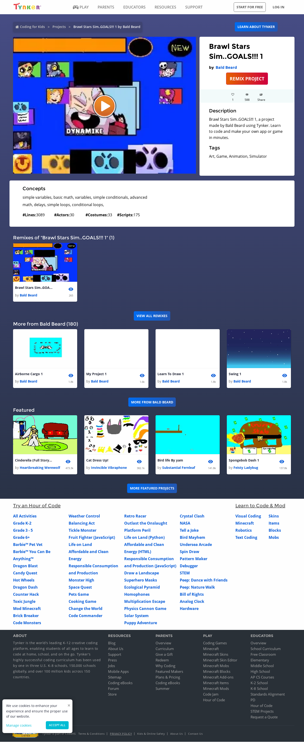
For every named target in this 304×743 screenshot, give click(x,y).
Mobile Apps (118, 672)
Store (112, 695)
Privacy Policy (121, 735)
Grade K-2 (22, 524)
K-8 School (259, 689)
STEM (185, 574)
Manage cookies (19, 725)
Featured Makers (169, 672)
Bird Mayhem (192, 538)
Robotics (243, 531)
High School (260, 672)
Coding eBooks (120, 684)
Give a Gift (164, 655)
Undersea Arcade (196, 546)
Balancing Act (82, 524)
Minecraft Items (216, 684)
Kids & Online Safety (151, 735)
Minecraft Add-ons (218, 678)
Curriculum (165, 649)
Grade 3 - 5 (23, 531)
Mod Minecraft (27, 610)
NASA (185, 524)
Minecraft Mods (216, 689)
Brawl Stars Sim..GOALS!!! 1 (34, 288)
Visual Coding (248, 517)
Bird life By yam (170, 461)
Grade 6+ (21, 538)
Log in (278, 7)
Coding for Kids (32, 26)
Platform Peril (137, 531)
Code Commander (85, 617)
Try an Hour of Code (37, 507)
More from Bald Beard (152, 403)
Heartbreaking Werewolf (40, 469)
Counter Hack (26, 595)
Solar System (136, 617)
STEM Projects (262, 712)
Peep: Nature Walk (197, 588)
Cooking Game (82, 602)
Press (112, 661)
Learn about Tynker (256, 26)
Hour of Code (214, 701)
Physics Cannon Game (145, 610)
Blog (111, 644)
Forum (113, 689)
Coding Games (215, 644)
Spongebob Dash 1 (244, 461)
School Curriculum (266, 649)
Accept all (57, 725)
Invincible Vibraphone (109, 469)
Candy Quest (25, 574)
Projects (59, 26)
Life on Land (80, 546)
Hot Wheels (23, 581)
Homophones (137, 595)
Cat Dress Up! (97, 461)
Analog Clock (192, 602)
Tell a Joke (189, 531)
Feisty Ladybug (245, 469)
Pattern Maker (193, 560)
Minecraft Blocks (216, 672)
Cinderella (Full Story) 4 (34, 461)
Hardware (189, 610)
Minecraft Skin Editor (220, 661)
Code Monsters (27, 624)
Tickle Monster (82, 531)
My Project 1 (96, 374)
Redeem (162, 661)
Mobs (274, 538)
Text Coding (246, 538)
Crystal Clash (192, 517)
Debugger (189, 567)
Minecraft (244, 524)
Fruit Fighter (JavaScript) (92, 538)
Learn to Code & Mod (260, 507)
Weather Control (84, 517)
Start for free (250, 7)
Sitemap (114, 678)
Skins (274, 517)
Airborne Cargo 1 (29, 374)
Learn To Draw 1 (170, 374)
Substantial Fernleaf (178, 469)
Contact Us (195, 735)
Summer (163, 689)
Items (274, 524)
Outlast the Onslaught (145, 524)
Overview (163, 644)
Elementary (260, 661)
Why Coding (165, 667)
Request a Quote (264, 718)
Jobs (111, 667)
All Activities (25, 517)
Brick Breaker (26, 617)
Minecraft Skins (215, 655)
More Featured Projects (152, 489)
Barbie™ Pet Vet (28, 546)
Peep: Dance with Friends (204, 581)
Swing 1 (235, 374)
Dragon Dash (25, 588)
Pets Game (79, 595)
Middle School (262, 667)
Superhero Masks (140, 581)
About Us (115, 649)
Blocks (275, 531)
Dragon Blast (25, 567)
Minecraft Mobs (216, 667)
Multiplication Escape (144, 602)
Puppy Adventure (140, 624)
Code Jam (210, 695)
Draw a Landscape (141, 574)
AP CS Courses (262, 678)
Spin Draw (189, 553)
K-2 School (259, 684)
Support (114, 655)
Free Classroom (263, 655)
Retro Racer (135, 517)
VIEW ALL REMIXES (152, 316)
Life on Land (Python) (144, 538)
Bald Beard (226, 67)
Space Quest (80, 588)
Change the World (85, 610)
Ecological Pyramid (142, 588)
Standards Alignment (268, 695)
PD (253, 701)
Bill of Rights (192, 595)
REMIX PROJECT (247, 79)
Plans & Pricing (168, 678)
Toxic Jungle (24, 602)
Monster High (81, 581)
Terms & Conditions (91, 735)
